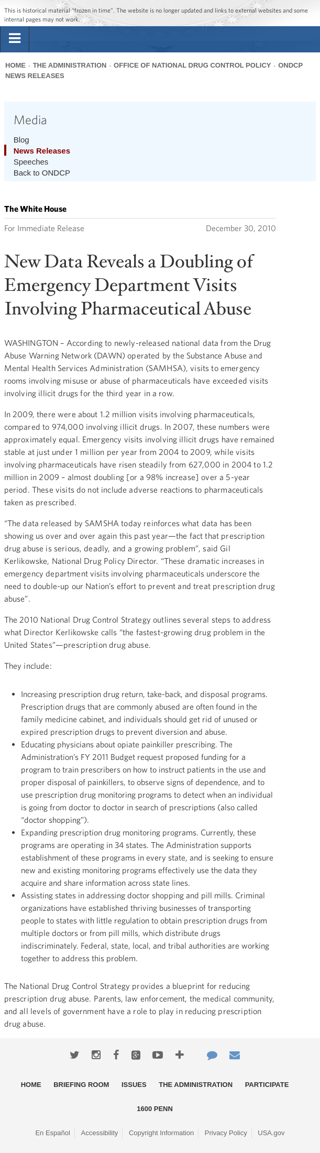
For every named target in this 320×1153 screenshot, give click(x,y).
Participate (267, 1085)
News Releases (42, 150)
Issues (134, 1085)
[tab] (15, 39)
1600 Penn (155, 1109)
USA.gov (271, 1133)
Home (15, 65)
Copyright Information (161, 1133)
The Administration (70, 65)
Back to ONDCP (42, 172)
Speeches (31, 161)
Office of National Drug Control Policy (192, 65)
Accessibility (99, 1133)
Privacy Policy (226, 1133)
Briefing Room (81, 1085)
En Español (52, 1133)
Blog (21, 139)
